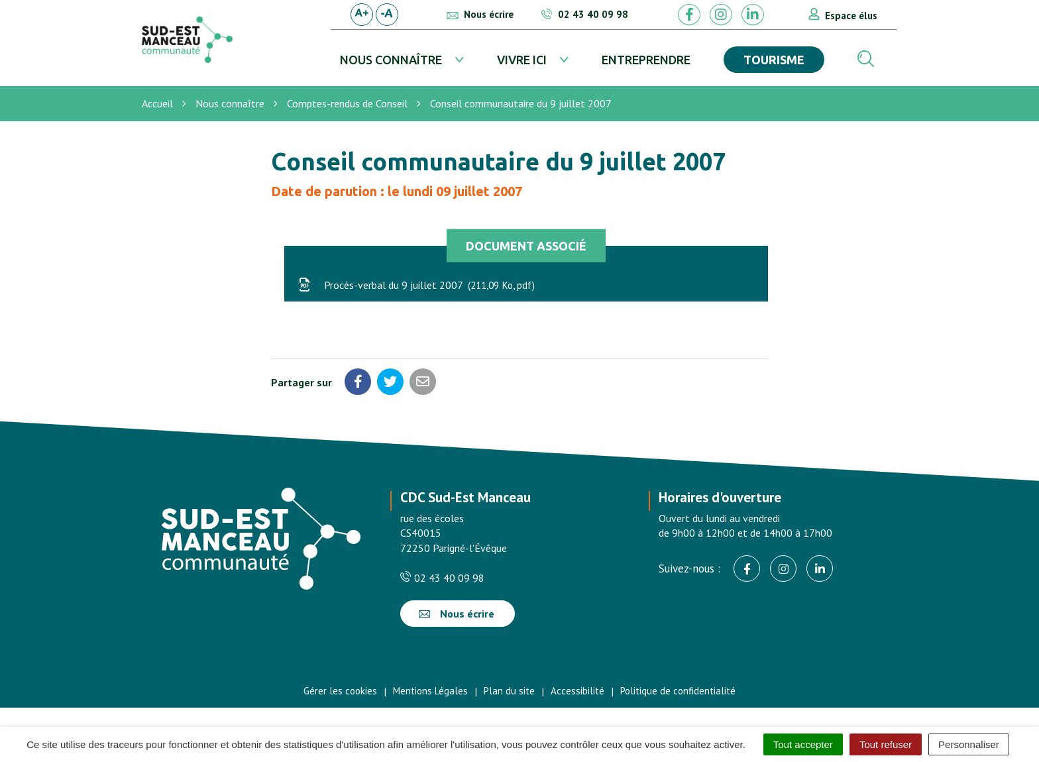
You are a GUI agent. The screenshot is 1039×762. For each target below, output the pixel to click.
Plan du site (509, 690)
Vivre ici (522, 59)
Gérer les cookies (340, 690)
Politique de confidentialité (678, 690)
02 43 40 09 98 (442, 577)
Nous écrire (456, 613)
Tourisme (773, 59)
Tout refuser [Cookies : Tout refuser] (885, 744)
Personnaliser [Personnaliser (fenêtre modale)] (968, 744)
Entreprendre (646, 59)
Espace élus (851, 15)
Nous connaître (391, 59)
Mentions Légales (430, 690)
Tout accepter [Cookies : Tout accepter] (803, 744)
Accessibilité (577, 690)
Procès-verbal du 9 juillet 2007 (416, 285)
